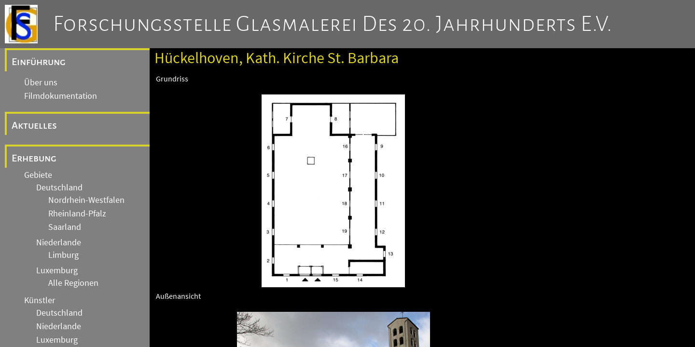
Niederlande (58, 242)
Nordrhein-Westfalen (86, 200)
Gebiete (38, 175)
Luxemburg (57, 270)
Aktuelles (34, 125)
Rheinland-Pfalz (77, 213)
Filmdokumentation (60, 96)
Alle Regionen (73, 283)
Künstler (39, 300)
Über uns (40, 82)
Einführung (39, 61)
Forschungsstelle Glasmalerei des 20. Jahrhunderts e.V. (332, 24)
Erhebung (34, 158)
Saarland (64, 227)
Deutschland (59, 187)
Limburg (63, 255)
